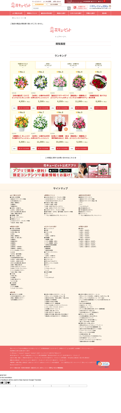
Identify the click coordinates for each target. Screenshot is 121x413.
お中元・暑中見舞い (16, 254)
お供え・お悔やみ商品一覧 (18, 259)
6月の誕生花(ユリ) (16, 201)
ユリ (81, 204)
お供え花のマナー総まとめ (87, 310)
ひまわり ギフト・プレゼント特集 (20, 221)
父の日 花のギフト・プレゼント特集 (55, 199)
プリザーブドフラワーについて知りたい (91, 339)
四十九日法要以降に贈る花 (18, 211)
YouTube (33, 353)
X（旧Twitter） (13, 353)
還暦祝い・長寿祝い (16, 248)
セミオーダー (48, 259)
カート (101, 1)
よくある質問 (47, 1)
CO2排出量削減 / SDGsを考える (88, 316)
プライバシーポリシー (86, 348)
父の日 (13, 252)
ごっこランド (44, 353)
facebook (21, 353)
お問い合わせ (57, 1)
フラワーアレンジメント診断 (88, 330)
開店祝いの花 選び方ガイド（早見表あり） (57, 316)
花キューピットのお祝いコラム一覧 (55, 296)
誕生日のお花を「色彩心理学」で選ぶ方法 (57, 298)
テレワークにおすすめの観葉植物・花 (90, 327)
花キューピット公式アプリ (88, 362)
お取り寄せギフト (16, 279)
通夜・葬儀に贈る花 (16, 213)
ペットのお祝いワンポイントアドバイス (56, 305)
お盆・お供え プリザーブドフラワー (55, 208)
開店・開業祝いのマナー (18, 298)
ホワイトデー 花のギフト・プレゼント (55, 360)
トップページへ (60, 35)
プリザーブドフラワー (16, 217)
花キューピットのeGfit (51, 263)
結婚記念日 (14, 206)
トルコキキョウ (84, 206)
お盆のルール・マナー (86, 305)
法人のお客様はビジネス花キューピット (29, 348)
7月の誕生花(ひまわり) (86, 210)
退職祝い (13, 204)
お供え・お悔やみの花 (17, 210)
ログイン (94, 1)
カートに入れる (24, 108)
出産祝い (13, 245)
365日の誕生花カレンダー (18, 296)
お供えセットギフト (45, 362)
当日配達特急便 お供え (17, 257)
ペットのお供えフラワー (18, 270)
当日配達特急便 (39, 4)
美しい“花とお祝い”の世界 (87, 321)
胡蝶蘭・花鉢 (14, 215)
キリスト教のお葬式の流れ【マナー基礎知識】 (92, 309)
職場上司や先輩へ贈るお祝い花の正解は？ (57, 314)
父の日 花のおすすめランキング (54, 201)
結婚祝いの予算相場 (51, 300)
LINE (38, 353)
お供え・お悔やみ (16, 208)
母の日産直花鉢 (42, 355)
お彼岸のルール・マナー (86, 307)
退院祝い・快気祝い (16, 246)
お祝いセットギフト (33, 362)
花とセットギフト (49, 257)
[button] (103, 364)
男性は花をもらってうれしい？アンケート (91, 325)
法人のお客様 (54, 4)
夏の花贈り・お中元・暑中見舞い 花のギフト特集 (58, 211)
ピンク (47, 266)
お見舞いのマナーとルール (53, 309)
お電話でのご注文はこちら (82, 7)
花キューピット (14, 348)
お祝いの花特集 (15, 197)
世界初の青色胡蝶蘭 (51, 245)
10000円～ (85, 237)
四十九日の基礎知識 (85, 303)
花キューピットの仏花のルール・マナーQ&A (92, 298)
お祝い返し (14, 275)
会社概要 (77, 348)
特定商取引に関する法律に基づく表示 (19, 350)
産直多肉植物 (49, 250)
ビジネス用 (14, 281)
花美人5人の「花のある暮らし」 (89, 319)
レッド (47, 270)
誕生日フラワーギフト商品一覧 (88, 201)
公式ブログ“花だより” (54, 353)
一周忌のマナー (84, 301)
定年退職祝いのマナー (17, 300)
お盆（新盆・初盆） (16, 272)
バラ (81, 202)
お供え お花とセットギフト (18, 266)
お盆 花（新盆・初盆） (17, 222)
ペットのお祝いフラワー (18, 250)
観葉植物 (13, 285)
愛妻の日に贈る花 (14, 360)
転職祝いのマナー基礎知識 (53, 303)
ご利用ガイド (62, 348)
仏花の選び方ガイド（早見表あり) (89, 312)
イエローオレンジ (50, 268)
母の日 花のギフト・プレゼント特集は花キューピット (23, 355)
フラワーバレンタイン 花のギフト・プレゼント (32, 360)
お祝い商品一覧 (15, 232)
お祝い (13, 234)
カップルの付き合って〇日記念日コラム (91, 336)
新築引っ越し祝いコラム (52, 310)
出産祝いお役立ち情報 (52, 301)
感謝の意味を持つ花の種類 (87, 341)
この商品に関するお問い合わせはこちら (60, 157)
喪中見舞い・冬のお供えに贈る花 (69, 357)
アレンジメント (49, 228)
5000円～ (85, 234)
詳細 (14, 108)
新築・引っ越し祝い (16, 237)
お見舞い (13, 277)
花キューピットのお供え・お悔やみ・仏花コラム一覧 (94, 296)
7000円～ (85, 236)
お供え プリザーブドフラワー (19, 268)
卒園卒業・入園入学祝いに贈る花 (18, 362)
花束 (46, 230)
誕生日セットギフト (85, 211)
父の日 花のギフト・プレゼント (71, 355)
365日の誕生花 (55, 362)
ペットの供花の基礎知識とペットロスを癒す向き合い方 (95, 300)
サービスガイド (36, 1)
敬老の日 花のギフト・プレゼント (31, 357)
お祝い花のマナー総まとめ (53, 312)
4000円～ (85, 232)
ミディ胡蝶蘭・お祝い (52, 241)
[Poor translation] (7, 382)
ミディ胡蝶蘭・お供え (52, 243)
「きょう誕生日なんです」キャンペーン (56, 215)
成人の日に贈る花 (84, 357)
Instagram (27, 353)
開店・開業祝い (15, 202)
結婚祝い (13, 243)
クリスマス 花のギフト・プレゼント (51, 357)
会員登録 (87, 1)
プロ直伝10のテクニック (86, 318)
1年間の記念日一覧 (85, 334)
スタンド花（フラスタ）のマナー (55, 307)
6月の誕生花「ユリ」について (88, 338)
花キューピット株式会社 (56, 368)
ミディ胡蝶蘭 (14, 286)
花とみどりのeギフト (50, 261)
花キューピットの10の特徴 (87, 332)
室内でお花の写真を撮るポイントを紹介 (91, 329)
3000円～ (85, 230)
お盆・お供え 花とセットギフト (54, 206)
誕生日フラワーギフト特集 (18, 199)
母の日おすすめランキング (54, 355)
